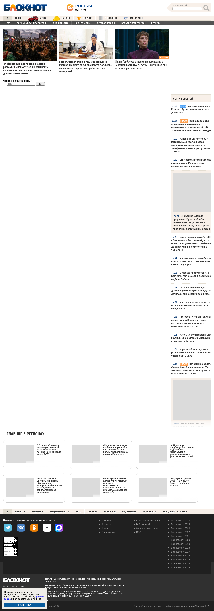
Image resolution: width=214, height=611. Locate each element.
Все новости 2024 (180, 524)
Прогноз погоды (106, 23)
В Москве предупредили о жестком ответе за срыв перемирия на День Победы (191, 276)
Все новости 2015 (180, 559)
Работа (61, 18)
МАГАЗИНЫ (133, 18)
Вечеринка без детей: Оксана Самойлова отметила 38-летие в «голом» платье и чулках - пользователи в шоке (192, 369)
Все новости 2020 (180, 540)
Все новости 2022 (180, 532)
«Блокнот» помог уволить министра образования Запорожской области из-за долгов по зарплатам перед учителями (34, 485)
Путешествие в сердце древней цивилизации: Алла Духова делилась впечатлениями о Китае (192, 290)
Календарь (149, 511)
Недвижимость (59, 511)
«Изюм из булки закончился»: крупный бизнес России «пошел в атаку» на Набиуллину (192, 337)
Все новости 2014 (180, 563)
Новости (20, 511)
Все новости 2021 (180, 536)
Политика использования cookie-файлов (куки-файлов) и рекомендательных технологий (83, 580)
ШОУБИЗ (84, 18)
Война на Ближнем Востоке (31, 23)
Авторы (105, 528)
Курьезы (155, 23)
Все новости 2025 (180, 520)
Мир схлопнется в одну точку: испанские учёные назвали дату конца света (192, 305)
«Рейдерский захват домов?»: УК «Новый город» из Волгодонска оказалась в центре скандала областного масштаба (99, 485)
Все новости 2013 (180, 567)
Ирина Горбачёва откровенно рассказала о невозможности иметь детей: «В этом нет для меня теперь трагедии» (192, 126)
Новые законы (82, 23)
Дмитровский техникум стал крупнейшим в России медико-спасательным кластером (191, 162)
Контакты (106, 524)
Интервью (38, 511)
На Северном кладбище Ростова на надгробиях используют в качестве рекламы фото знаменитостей (166, 451)
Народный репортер (175, 511)
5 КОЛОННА (108, 18)
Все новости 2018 (180, 547)
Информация (109, 532)
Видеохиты (129, 511)
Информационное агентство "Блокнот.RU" (187, 606)
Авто (78, 511)
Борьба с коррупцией (133, 23)
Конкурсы (110, 511)
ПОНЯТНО (24, 604)
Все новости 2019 (180, 544)
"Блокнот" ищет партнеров (147, 606)
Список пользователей (148, 520)
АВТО (37, 18)
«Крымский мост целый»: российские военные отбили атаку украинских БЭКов (191, 352)
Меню (18, 18)
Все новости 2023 (180, 528)
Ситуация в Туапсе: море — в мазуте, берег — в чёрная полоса (165, 482)
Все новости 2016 (180, 555)
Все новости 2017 (180, 551)
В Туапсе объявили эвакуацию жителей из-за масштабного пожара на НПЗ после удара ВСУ (33, 449)
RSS (138, 532)
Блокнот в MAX (60, 23)
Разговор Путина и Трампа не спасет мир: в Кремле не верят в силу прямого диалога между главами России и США (192, 321)
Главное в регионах (26, 434)
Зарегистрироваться (147, 528)
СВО (8, 23)
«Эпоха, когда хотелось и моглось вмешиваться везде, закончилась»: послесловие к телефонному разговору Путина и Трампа (190, 145)
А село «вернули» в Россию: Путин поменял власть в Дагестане (190, 109)
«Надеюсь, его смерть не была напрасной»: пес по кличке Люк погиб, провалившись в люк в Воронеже (100, 449)
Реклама (106, 520)
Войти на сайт (143, 524)
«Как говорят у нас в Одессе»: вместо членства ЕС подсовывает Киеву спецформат (192, 261)
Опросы (92, 511)
